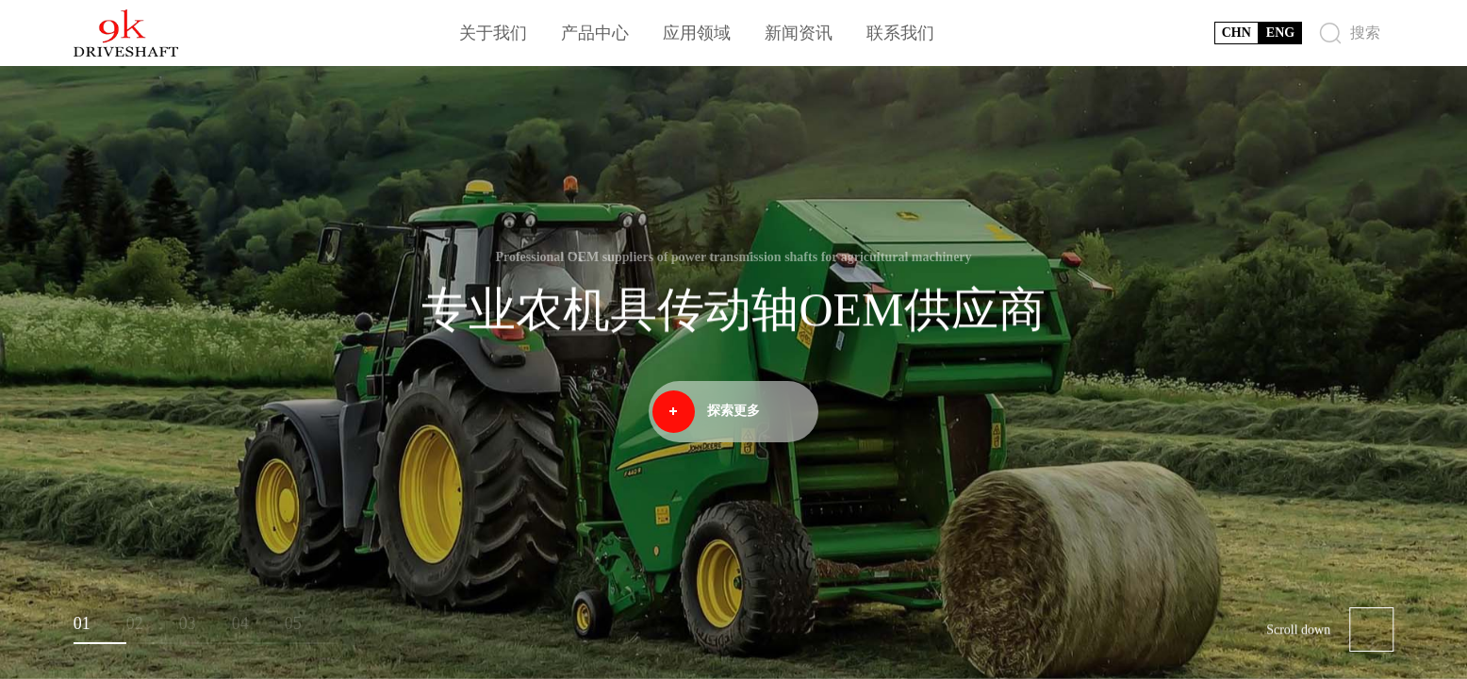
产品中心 (595, 33)
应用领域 (697, 33)
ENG (1280, 32)
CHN (1236, 32)
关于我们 (493, 33)
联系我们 (900, 33)
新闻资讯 (798, 33)
